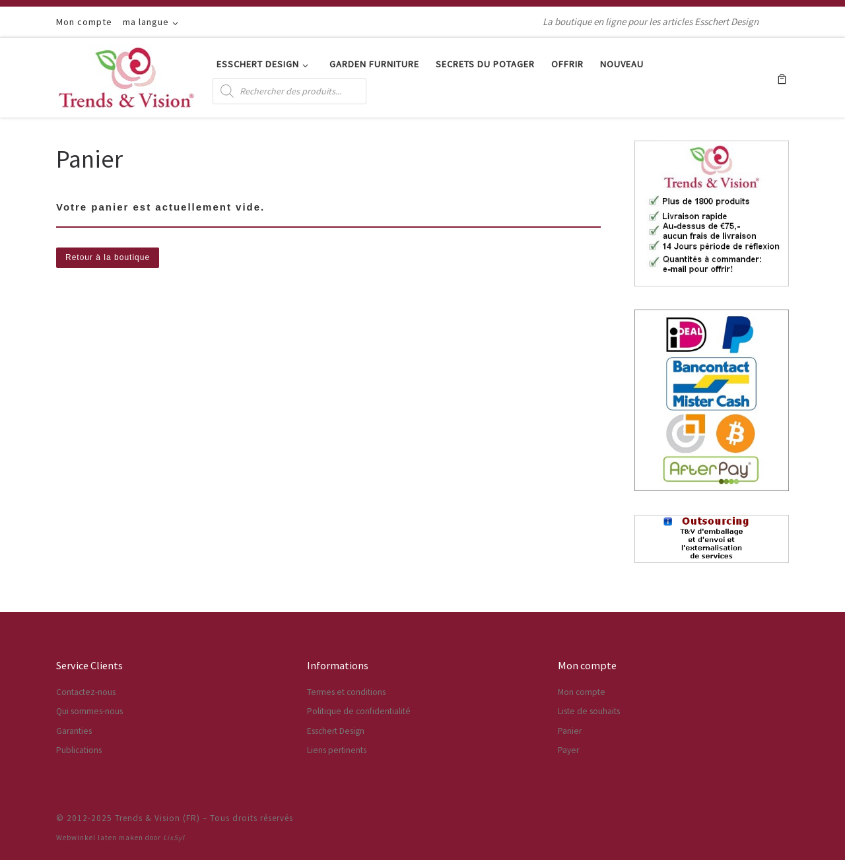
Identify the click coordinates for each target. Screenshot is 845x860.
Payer (568, 750)
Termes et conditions (346, 692)
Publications (79, 750)
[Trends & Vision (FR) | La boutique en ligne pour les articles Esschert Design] (126, 75)
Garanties (74, 731)
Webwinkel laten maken (99, 837)
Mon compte (581, 692)
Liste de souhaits (589, 711)
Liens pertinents (336, 750)
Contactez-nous (86, 692)
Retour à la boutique (107, 257)
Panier (570, 731)
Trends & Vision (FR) (157, 818)
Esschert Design (335, 731)
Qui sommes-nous (89, 711)
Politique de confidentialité (359, 711)
